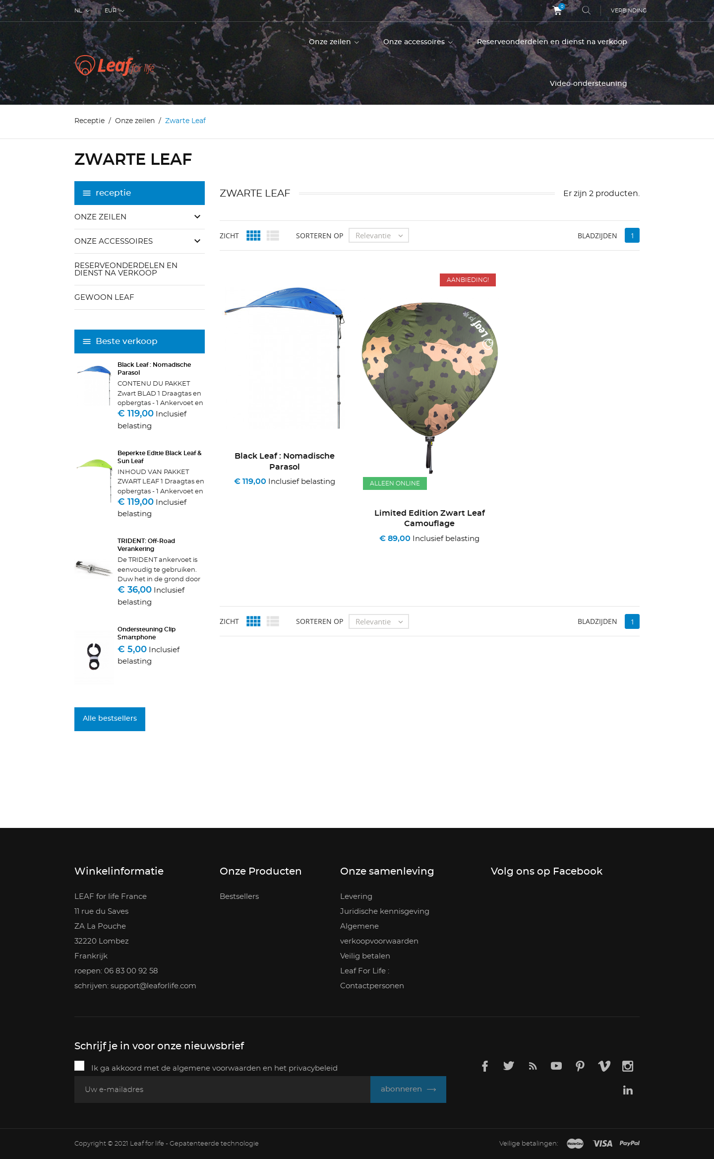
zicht (229, 235)
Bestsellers (239, 896)
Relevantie (382, 235)
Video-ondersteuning (588, 83)
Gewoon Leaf (104, 297)
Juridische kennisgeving (384, 911)
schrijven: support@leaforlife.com (135, 986)
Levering (356, 896)
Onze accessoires (415, 42)
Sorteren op (319, 235)
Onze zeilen (331, 42)
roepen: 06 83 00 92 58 (116, 971)
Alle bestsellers (110, 718)
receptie (113, 193)
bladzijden (597, 235)
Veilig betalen (365, 956)
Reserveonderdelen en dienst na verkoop (552, 42)
